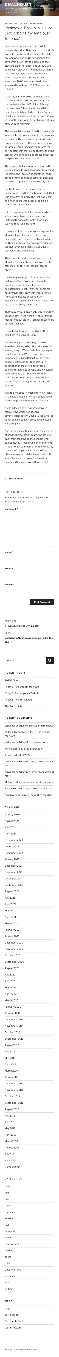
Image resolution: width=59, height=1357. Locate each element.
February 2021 (13, 929)
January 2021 (12, 936)
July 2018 (10, 1115)
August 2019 (12, 1045)
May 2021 (10, 910)
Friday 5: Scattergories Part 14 (21, 693)
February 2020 (13, 1006)
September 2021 (14, 885)
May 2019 (10, 1058)
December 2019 (14, 1019)
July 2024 (10, 827)
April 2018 (10, 1134)
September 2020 (14, 961)
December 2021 (13, 865)
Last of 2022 (23, 755)
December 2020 (14, 942)
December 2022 (14, 853)
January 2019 (12, 1077)
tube (7, 1263)
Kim (7, 788)
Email (9, 568)
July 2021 (10, 897)
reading (9, 1250)
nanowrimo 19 (12, 1244)
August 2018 (12, 1109)
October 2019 (12, 1032)
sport (8, 1256)
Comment (11, 509)
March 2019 (11, 1070)
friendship (10, 1212)
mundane (10, 1231)
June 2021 (10, 904)
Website (9, 584)
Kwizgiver (10, 795)
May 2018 (10, 1128)
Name (9, 552)
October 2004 (12, 1167)
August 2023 (12, 846)
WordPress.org (13, 1327)
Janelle (8, 755)
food (7, 1205)
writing (9, 1289)
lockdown (15, 479)
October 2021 (12, 878)
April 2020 (11, 994)
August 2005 (12, 1147)
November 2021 (13, 872)
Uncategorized (13, 1269)
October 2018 (12, 1096)
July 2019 (10, 1051)
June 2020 (10, 981)
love (7, 1225)
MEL (7, 782)
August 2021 (12, 891)
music (8, 1237)
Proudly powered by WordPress (20, 1349)
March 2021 (11, 923)
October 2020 (12, 955)
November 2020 (14, 949)
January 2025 (12, 814)
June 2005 (11, 1160)
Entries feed (11, 1314)
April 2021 (10, 917)
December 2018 (14, 1083)
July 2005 (10, 1154)
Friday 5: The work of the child (35, 795)
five (7, 1199)
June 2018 (10, 1122)
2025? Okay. (11, 680)
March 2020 (11, 1000)
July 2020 (10, 974)
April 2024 (11, 833)
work (7, 1282)
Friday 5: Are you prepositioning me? (34, 782)
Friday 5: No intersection (18, 699)
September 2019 (14, 1038)
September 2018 (14, 1102)
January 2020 (12, 1013)
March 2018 (11, 1141)
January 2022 (12, 859)
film (7, 1192)
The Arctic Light (14, 706)
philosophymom (14, 732)
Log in (8, 1308)
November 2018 (14, 1090)
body (7, 1186)
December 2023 (14, 840)
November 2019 (14, 1026)
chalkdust (18, 4)
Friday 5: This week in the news (22, 686)
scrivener (36, 23)
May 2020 (10, 987)
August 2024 (12, 821)
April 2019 (10, 1064)
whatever (10, 1276)
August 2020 (12, 968)
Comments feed (14, 1321)
